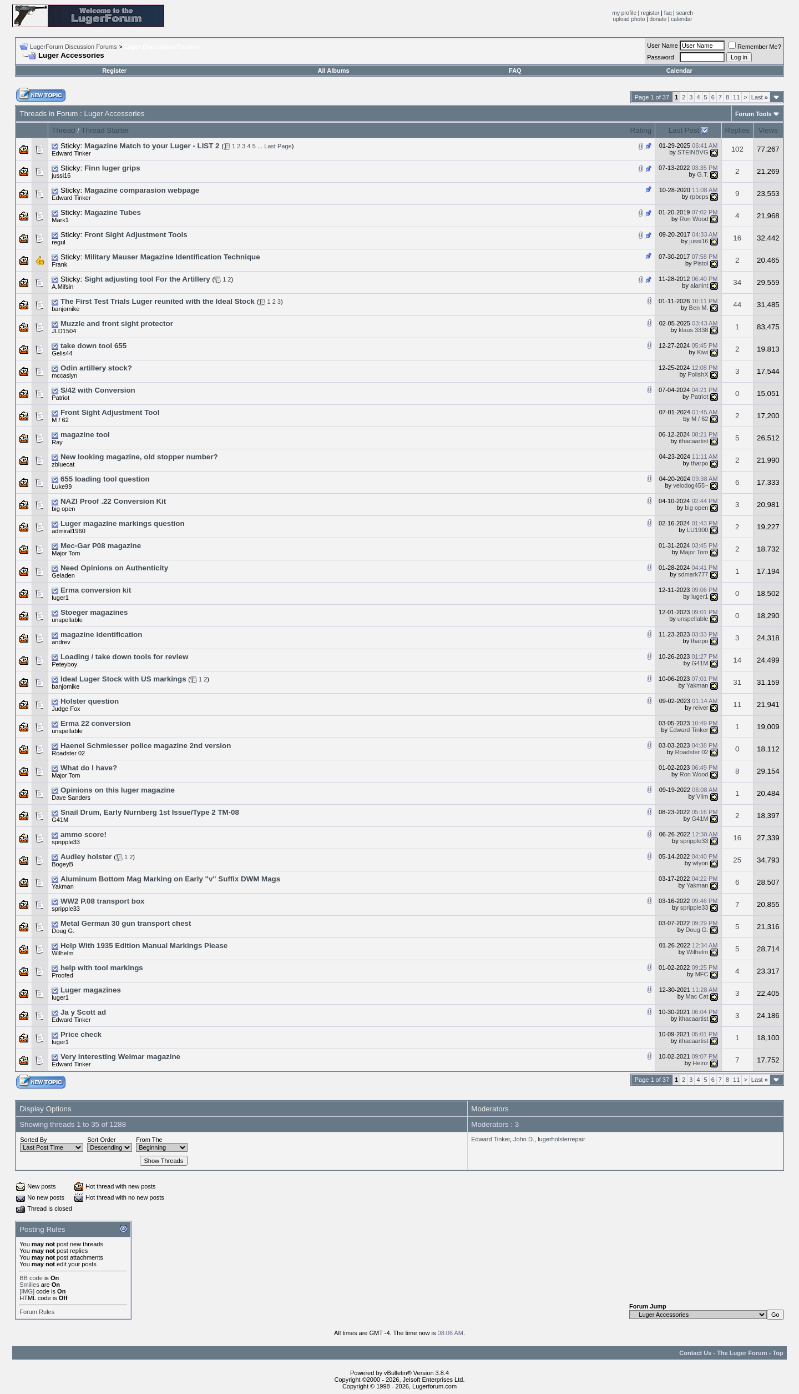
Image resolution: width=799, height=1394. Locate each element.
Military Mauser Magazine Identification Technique (172, 257)
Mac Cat (697, 996)
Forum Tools (753, 114)
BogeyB (62, 864)
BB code (31, 1278)
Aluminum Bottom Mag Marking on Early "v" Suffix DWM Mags (170, 879)
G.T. (702, 174)
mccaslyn (64, 375)
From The (149, 1139)
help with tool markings (101, 968)
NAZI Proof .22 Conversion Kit (113, 501)
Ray (57, 442)
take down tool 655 (93, 346)
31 (737, 682)
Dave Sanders (71, 797)
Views (768, 130)
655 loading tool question (105, 479)
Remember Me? (755, 46)
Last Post (684, 130)
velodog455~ (690, 485)
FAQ (515, 70)
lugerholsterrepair (561, 1139)
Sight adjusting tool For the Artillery (147, 279)
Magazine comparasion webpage (141, 190)
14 (737, 660)
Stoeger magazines (94, 612)
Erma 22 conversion (95, 723)
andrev (61, 642)
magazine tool (85, 434)
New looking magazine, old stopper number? (139, 457)
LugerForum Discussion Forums (73, 46)
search (684, 13)
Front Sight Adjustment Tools (136, 234)
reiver (701, 707)
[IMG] (26, 1291)
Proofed (62, 975)
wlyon (700, 863)
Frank (59, 264)
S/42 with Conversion (97, 390)
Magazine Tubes (112, 212)
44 (737, 304)
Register (114, 70)
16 (737, 238)
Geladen (63, 575)
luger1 (60, 597)
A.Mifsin (62, 286)
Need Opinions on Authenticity (114, 568)
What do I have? (88, 768)
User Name (662, 45)
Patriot (60, 397)
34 (737, 282)
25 (737, 860)
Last (759, 97)
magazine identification (101, 634)
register (650, 13)
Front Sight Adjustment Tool (109, 412)
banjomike (65, 308)
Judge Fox (66, 708)
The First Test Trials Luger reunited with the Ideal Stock (157, 301)
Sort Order (101, 1139)
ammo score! (83, 834)
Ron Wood (694, 218)
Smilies (29, 1284)
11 (736, 97)
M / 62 (60, 420)
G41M (700, 663)
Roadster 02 (68, 753)
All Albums (334, 70)
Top (777, 1353)
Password (660, 57)
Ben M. (699, 307)
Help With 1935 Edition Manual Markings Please (143, 945)
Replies (737, 130)
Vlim (702, 796)
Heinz (700, 1063)
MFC (702, 974)
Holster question (89, 701)
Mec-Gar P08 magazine (100, 545)
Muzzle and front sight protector (116, 323)
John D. (523, 1139)
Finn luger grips (112, 168)
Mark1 (60, 220)
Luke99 (62, 486)
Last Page (278, 146)
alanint (699, 285)
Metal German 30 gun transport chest (125, 923)
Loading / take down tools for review (124, 657)
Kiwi (702, 352)
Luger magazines (90, 990)
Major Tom (66, 553)
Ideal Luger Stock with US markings (123, 679)
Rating (641, 130)
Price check (81, 1034)
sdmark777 (693, 574)
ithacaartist (693, 441)
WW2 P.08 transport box (102, 901)
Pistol (701, 263)
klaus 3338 (693, 330)
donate (658, 19)
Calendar (679, 70)
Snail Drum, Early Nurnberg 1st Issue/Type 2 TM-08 (149, 812)
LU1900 (698, 529)
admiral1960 (68, 531)
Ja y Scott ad (83, 1012)
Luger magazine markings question (122, 523)
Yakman (697, 685)
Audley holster (86, 857)
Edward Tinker (71, 153)
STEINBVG (693, 152)
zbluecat (63, 464)
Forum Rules (36, 1311)
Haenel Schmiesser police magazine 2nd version (145, 745)
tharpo (699, 463)
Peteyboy (64, 664)
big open (63, 508)
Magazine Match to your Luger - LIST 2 (152, 146)
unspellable (67, 619)
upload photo (629, 19)
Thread (63, 130)
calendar (681, 19)
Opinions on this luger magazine (117, 790)
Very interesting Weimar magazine (120, 1056)
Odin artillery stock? (96, 368)
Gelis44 (62, 353)
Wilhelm (62, 953)
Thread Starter (105, 130)
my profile (624, 13)
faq (668, 13)
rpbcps (699, 196)
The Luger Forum (742, 1353)
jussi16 (61, 175)
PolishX (697, 374)
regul (58, 242)
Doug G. (63, 930)
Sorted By (33, 1139)
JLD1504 (64, 331)
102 (737, 149)
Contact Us (695, 1353)
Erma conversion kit (95, 590)
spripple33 (66, 842)
